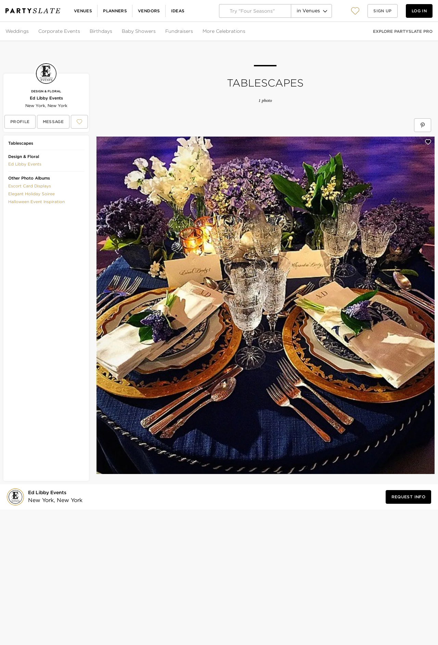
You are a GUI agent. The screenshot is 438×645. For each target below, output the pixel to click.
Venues (83, 10)
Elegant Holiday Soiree (31, 193)
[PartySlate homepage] (32, 10)
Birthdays (101, 31)
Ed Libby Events (46, 98)
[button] (355, 11)
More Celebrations (224, 31)
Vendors (149, 10)
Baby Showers (139, 31)
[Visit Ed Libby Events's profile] (53, 496)
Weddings (17, 31)
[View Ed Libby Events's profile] (20, 122)
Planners (115, 10)
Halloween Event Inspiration (36, 201)
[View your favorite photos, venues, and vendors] (355, 11)
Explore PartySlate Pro (403, 31)
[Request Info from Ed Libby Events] (408, 497)
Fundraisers (179, 31)
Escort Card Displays (29, 185)
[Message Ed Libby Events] (53, 122)
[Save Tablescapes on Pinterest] (422, 125)
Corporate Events (59, 31)
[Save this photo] (428, 142)
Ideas (178, 10)
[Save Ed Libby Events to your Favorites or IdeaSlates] (79, 122)
